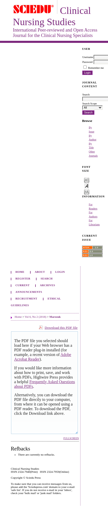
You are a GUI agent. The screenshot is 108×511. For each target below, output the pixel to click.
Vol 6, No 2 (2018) (35, 316)
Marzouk (55, 316)
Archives (47, 285)
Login (60, 272)
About (40, 272)
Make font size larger (86, 192)
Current (22, 285)
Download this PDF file (61, 328)
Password (87, 62)
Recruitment (26, 298)
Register (22, 278)
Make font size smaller (86, 180)
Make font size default (86, 186)
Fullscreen (71, 438)
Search (46, 278)
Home (19, 272)
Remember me (96, 67)
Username (87, 57)
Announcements (28, 292)
